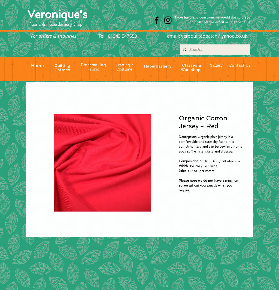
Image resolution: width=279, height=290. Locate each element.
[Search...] (215, 49)
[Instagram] (168, 20)
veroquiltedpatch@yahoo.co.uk (214, 36)
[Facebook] (156, 20)
